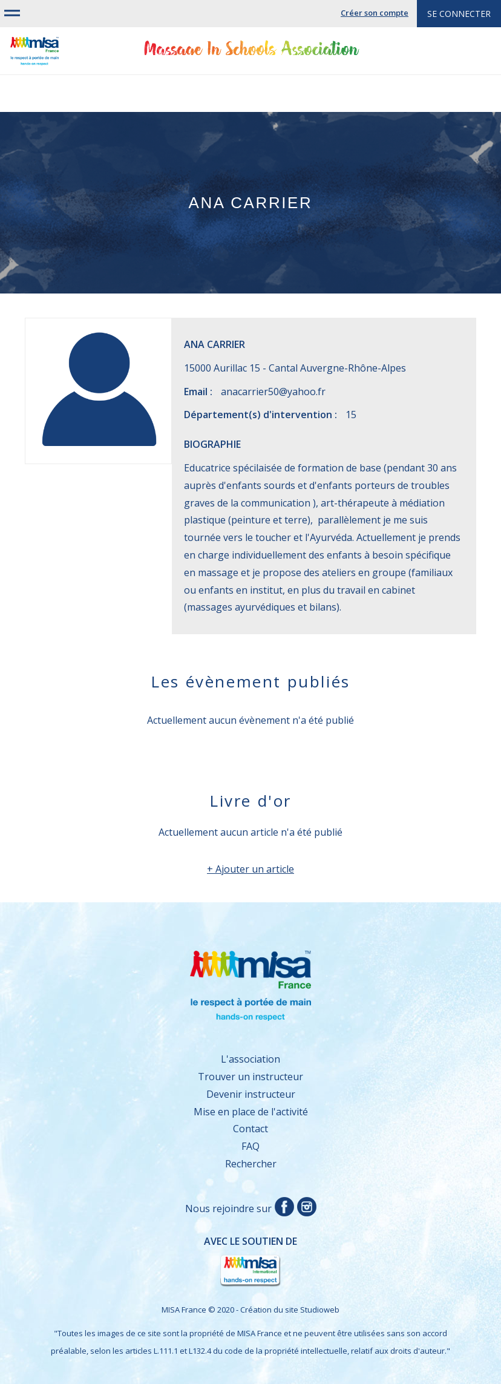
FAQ (250, 1146)
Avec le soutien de (167, 1262)
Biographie (212, 444)
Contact (250, 1128)
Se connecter (459, 13)
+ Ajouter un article (250, 869)
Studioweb (319, 1309)
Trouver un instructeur (250, 1076)
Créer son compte (374, 12)
